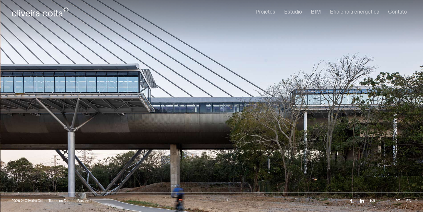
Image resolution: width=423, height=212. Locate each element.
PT (397, 201)
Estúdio (293, 12)
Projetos (265, 12)
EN (408, 201)
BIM (316, 12)
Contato (397, 12)
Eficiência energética (354, 12)
